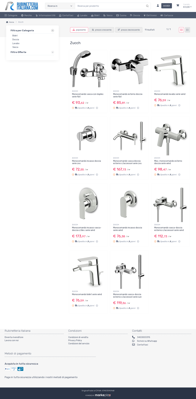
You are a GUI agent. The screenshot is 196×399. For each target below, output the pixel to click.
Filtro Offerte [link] (18, 52)
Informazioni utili (45, 15)
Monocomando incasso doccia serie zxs (86, 162)
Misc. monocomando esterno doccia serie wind (168, 162)
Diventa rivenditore (14, 337)
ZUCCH (75, 91)
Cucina (121, 15)
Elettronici (150, 15)
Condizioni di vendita (78, 337)
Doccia (135, 15)
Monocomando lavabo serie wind (169, 94)
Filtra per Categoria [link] (22, 30)
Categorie (11, 15)
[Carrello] (177, 6)
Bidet (95, 15)
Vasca (107, 15)
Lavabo (82, 15)
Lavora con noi (12, 340)
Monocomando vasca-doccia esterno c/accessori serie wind (169, 229)
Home (11, 22)
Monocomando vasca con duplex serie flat (87, 95)
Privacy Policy (75, 340)
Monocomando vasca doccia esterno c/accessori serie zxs (127, 162)
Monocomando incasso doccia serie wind (127, 229)
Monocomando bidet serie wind (87, 294)
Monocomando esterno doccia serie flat (127, 95)
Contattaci (66, 15)
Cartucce (167, 15)
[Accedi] (163, 6)
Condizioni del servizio (78, 343)
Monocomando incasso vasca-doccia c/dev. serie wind (86, 229)
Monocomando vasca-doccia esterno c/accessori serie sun (127, 295)
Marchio (26, 15)
